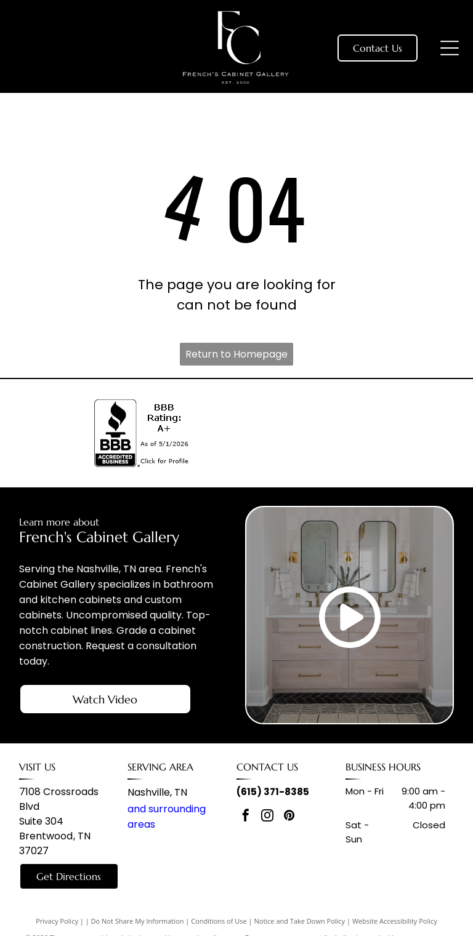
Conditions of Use (219, 921)
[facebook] (245, 817)
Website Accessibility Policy (394, 921)
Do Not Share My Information (137, 921)
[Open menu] (449, 48)
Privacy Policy (57, 921)
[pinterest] (289, 817)
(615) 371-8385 (272, 791)
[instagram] (267, 817)
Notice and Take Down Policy (300, 921)
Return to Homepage (236, 354)
